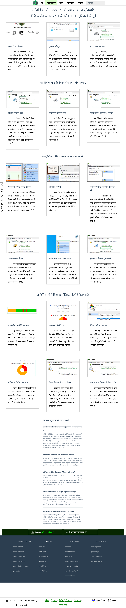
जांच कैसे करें (68, 561)
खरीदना (70, 3)
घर (42, 3)
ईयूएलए (54, 601)
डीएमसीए (77, 601)
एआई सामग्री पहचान (17, 586)
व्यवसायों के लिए (42, 581)
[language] (95, 3)
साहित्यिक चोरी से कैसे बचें (19, 571)
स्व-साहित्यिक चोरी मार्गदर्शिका (71, 581)
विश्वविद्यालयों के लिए (43, 571)
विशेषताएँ (51, 3)
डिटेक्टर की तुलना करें (96, 561)
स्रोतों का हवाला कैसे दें (70, 566)
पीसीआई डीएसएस (65, 601)
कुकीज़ (46, 601)
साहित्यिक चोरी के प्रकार (18, 566)
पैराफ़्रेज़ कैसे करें (68, 571)
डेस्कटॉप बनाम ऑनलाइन (96, 576)
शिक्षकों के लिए (42, 566)
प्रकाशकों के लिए (42, 576)
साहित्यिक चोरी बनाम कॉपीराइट (72, 576)
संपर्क (80, 3)
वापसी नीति (63, 605)
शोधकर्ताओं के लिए (43, 586)
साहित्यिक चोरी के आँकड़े (96, 571)
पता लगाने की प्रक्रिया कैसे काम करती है (21, 581)
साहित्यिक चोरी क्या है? (18, 561)
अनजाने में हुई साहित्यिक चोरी (71, 586)
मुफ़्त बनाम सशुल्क (95, 566)
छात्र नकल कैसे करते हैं (70, 590)
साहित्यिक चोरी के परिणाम (18, 576)
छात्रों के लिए (41, 561)
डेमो (61, 3)
